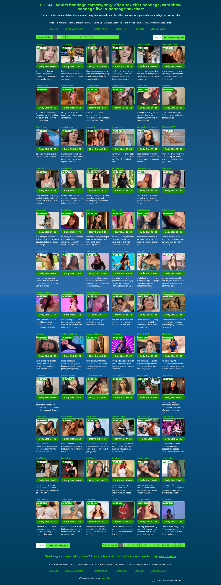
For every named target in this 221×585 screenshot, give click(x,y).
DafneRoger (66, 210)
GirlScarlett (41, 417)
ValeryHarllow (143, 500)
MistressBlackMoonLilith (147, 127)
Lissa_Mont (41, 210)
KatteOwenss (117, 458)
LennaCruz (66, 458)
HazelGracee (41, 251)
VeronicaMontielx (169, 293)
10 (97, 37)
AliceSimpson (117, 334)
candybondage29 (43, 293)
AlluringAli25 (92, 251)
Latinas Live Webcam (74, 29)
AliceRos (40, 334)
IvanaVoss (40, 375)
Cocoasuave (66, 168)
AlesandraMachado (94, 334)
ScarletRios (167, 375)
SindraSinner (142, 86)
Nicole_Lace (41, 127)
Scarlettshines (118, 44)
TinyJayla (166, 86)
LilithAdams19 (42, 500)
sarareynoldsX (92, 86)
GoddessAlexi (67, 86)
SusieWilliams (67, 417)
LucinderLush (42, 86)
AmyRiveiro (41, 458)
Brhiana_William (68, 375)
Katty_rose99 (142, 375)
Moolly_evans (143, 293)
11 (103, 37)
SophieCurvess (143, 210)
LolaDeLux (40, 168)
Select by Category (174, 37)
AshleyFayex (92, 210)
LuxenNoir (90, 127)
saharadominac (143, 251)
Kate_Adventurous (120, 251)
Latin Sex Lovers (158, 29)
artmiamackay (168, 251)
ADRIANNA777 (168, 127)
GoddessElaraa (143, 44)
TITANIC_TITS (143, 334)
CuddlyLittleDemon (69, 334)
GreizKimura (167, 417)
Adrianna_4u (117, 127)
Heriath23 (40, 44)
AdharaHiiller (67, 500)
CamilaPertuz (117, 375)
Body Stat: (47, 66)
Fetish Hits (105, 578)
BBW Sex (53, 29)
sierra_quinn (167, 458)
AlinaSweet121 (67, 293)
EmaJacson (91, 500)
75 (112, 37)
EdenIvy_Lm (117, 210)
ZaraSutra (90, 44)
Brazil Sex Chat (100, 29)
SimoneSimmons (169, 44)
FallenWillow (117, 86)
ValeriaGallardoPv (94, 375)
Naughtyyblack (92, 293)
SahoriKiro (166, 168)
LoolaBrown (117, 293)
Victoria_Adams (144, 458)
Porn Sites (139, 29)
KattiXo (115, 500)
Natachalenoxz (168, 210)
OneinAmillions (143, 168)
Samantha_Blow (93, 168)
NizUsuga (65, 251)
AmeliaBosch (67, 127)
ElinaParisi (166, 334)
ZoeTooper (91, 458)
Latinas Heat (121, 29)
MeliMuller (166, 500)
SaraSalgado (117, 168)
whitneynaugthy (118, 417)
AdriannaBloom (143, 417)
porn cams (167, 556)
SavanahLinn (67, 44)
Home (158, 37)
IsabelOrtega (92, 417)
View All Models (44, 37)
